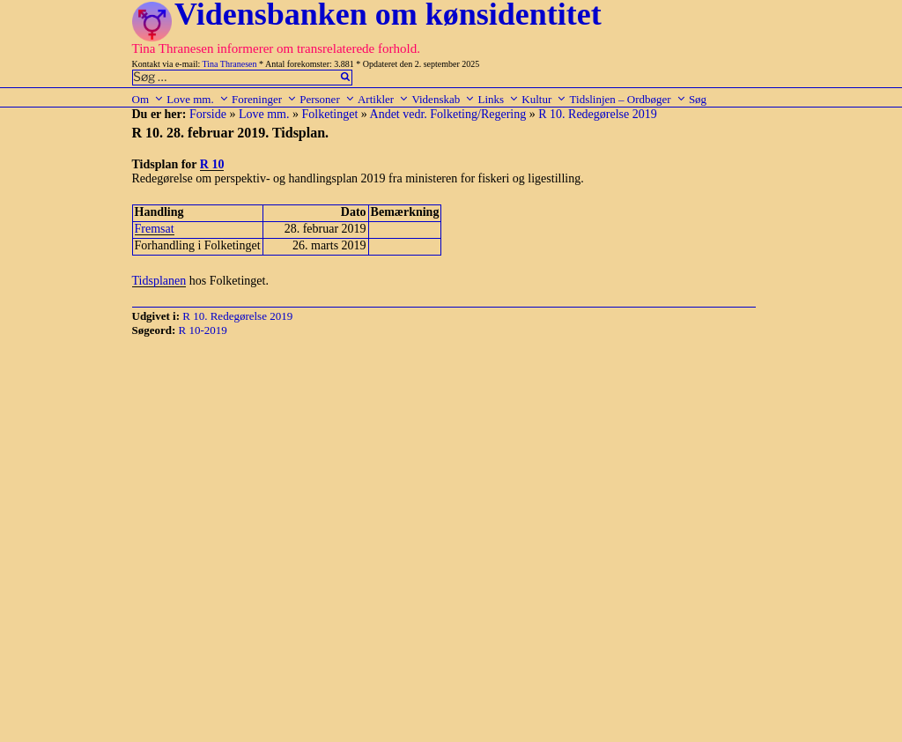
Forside (207, 114)
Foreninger (264, 99)
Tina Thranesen (230, 64)
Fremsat (154, 228)
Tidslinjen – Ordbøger (628, 99)
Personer (327, 99)
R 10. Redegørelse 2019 (597, 114)
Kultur (543, 99)
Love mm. (197, 99)
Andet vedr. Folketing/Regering (448, 114)
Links (498, 99)
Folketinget (330, 114)
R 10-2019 (203, 330)
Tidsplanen (159, 280)
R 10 (212, 164)
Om (148, 99)
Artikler (383, 99)
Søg (697, 99)
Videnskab (443, 99)
